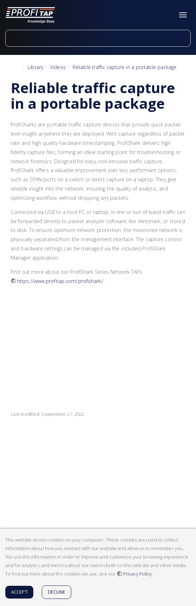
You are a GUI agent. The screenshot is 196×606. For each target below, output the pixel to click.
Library (35, 67)
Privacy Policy (137, 574)
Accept (19, 592)
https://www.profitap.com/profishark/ (60, 281)
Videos (58, 67)
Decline (57, 592)
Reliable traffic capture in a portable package (125, 67)
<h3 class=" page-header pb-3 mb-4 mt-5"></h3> (104, 343)
